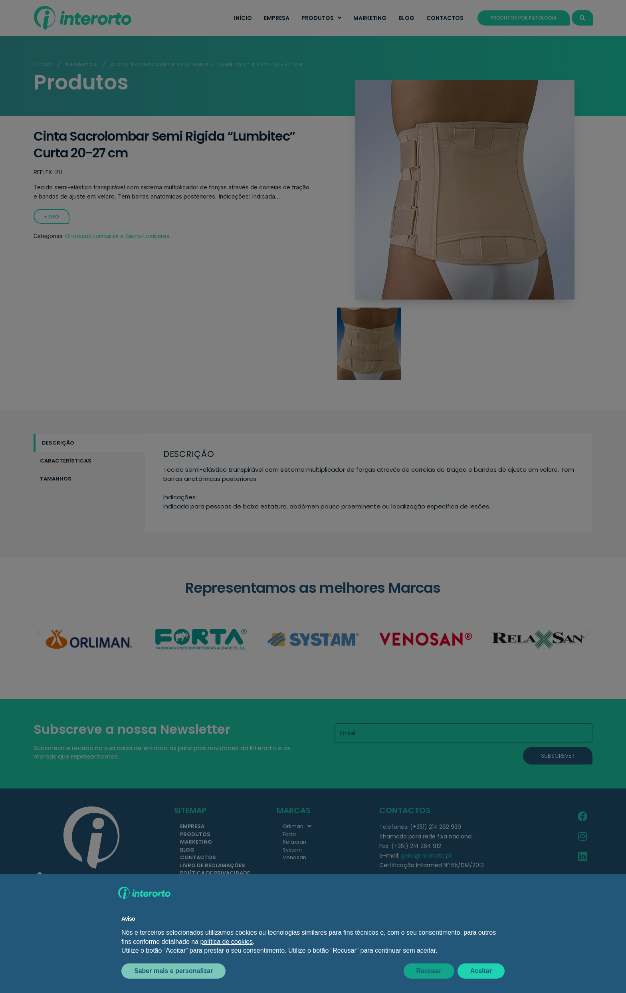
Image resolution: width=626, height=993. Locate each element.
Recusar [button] (429, 970)
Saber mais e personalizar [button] (173, 970)
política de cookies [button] (226, 941)
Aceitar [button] (481, 970)
